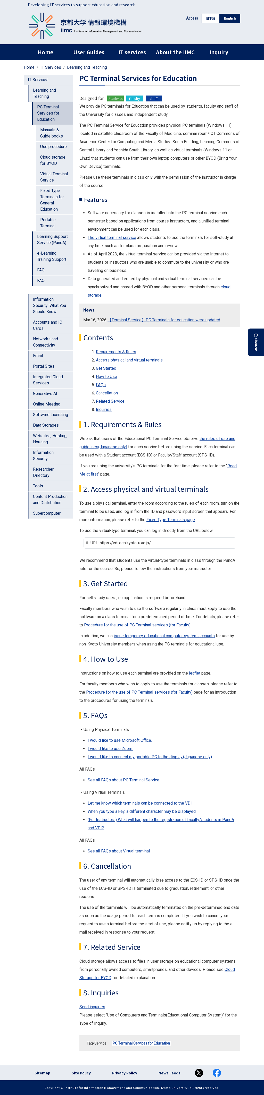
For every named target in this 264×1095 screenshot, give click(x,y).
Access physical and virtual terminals (129, 360)
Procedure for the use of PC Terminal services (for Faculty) (137, 625)
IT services (132, 52)
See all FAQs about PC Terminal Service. (124, 780)
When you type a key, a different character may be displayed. (142, 811)
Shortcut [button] (256, 342)
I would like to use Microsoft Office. (120, 740)
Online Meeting (46, 404)
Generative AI (45, 393)
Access (192, 18)
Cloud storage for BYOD (52, 160)
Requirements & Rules (116, 351)
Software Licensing (50, 414)
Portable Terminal (48, 222)
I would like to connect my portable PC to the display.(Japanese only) (150, 756)
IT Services (50, 67)
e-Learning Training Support (51, 256)
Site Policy (81, 1072)
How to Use (106, 376)
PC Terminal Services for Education (141, 1043)
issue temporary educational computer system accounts (164, 635)
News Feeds (169, 1072)
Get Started (106, 368)
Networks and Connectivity (45, 342)
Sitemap (42, 1072)
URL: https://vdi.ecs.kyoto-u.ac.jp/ (120, 542)
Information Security (43, 455)
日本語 (210, 18)
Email (38, 355)
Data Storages (46, 425)
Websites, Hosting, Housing (50, 438)
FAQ (41, 270)
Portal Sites (43, 366)
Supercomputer (47, 513)
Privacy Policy (124, 1072)
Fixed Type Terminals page (170, 519)
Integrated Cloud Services (48, 379)
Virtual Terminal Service (54, 177)
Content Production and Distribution (50, 499)
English (230, 18)
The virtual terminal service (112, 237)
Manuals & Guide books (51, 133)
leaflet (194, 673)
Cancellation (107, 393)
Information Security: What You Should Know (49, 305)
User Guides (88, 52)
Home (45, 52)
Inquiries (104, 409)
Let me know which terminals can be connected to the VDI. (140, 803)
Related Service (110, 401)
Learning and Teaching (87, 67)
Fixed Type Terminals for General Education (52, 200)
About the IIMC (175, 52)
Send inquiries (92, 1006)
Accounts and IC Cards (47, 325)
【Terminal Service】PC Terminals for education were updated (164, 319)
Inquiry (218, 52)
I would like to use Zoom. (110, 748)
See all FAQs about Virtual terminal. (119, 851)
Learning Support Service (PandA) (52, 239)
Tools (38, 486)
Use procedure (53, 146)
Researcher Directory (43, 472)
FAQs (101, 384)
